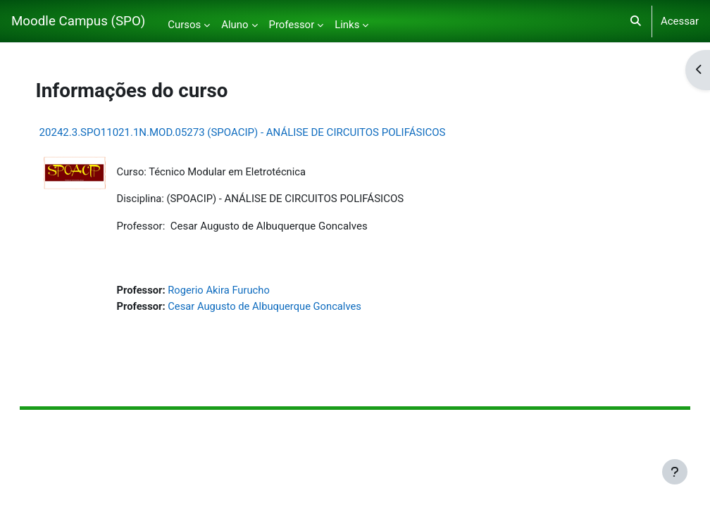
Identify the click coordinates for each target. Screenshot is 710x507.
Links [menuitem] (347, 24)
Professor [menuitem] (292, 24)
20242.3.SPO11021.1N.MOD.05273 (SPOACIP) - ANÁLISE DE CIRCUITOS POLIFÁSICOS (257, 132)
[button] (636, 21)
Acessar (680, 21)
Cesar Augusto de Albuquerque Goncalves (281, 306)
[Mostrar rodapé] (674, 471)
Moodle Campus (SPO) (78, 21)
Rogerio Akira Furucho (234, 290)
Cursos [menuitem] (184, 24)
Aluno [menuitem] (234, 24)
